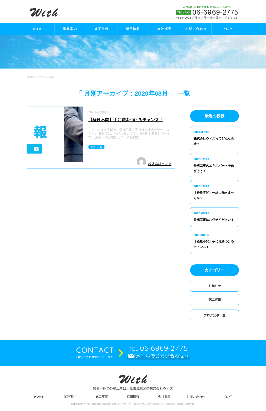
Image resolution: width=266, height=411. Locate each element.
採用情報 (133, 29)
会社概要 (164, 29)
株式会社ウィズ (159, 164)
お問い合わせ (196, 29)
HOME (38, 29)
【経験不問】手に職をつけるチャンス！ (125, 119)
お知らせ (96, 147)
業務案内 (70, 29)
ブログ (227, 29)
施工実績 (101, 29)
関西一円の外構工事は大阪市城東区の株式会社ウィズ (133, 380)
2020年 (42, 77)
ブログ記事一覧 (214, 315)
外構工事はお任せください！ (213, 219)
